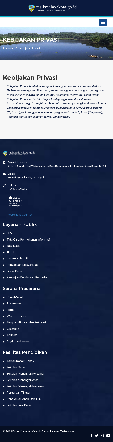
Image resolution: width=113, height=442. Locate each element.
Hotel (8, 309)
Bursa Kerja (12, 271)
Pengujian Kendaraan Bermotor (25, 277)
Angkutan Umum (16, 341)
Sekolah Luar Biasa (17, 405)
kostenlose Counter (20, 214)
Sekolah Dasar (14, 367)
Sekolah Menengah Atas (20, 380)
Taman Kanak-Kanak (18, 361)
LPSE (8, 233)
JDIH (8, 252)
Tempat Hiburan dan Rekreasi (24, 322)
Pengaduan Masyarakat (20, 264)
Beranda (8, 48)
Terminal (10, 335)
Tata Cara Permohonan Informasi (26, 239)
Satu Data (11, 245)
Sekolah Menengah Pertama (23, 373)
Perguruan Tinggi (16, 392)
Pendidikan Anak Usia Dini (22, 398)
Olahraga (11, 328)
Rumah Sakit (13, 297)
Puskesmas (12, 303)
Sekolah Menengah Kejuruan (23, 386)
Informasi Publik (16, 258)
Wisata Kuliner (14, 316)
